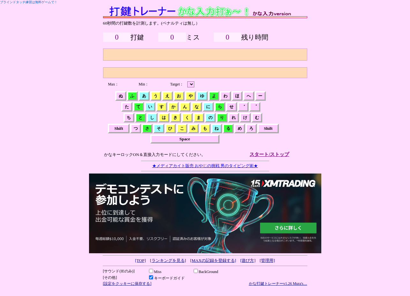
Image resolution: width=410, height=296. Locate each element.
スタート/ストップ (269, 154)
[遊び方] (248, 260)
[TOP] (140, 260)
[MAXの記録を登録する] (213, 260)
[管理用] (267, 260)
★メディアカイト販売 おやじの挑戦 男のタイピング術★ (205, 165)
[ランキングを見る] (168, 260)
